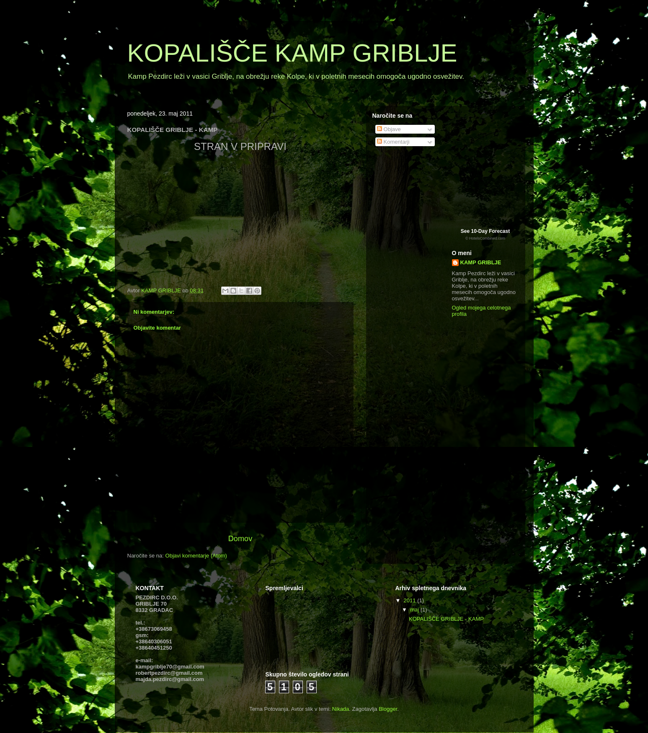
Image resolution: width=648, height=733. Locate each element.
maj (415, 610)
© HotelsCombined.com (485, 238)
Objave (389, 129)
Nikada (340, 709)
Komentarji (393, 142)
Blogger (388, 709)
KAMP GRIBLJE (480, 262)
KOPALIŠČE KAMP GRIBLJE (292, 53)
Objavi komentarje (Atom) (196, 555)
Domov (240, 538)
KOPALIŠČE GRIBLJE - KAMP (446, 619)
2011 (411, 600)
